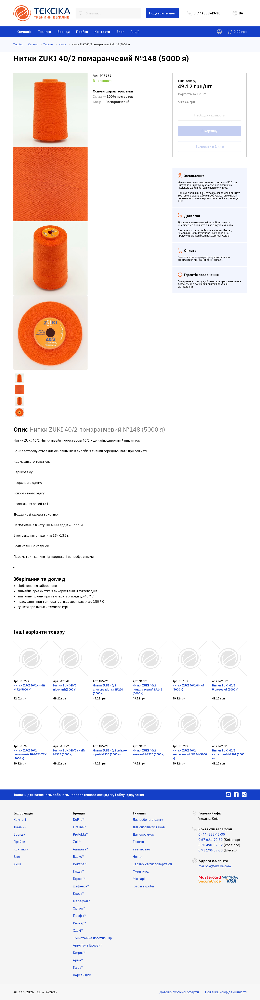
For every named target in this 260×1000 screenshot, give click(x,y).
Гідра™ (78, 967)
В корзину (209, 131)
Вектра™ (80, 864)
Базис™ (78, 857)
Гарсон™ (79, 879)
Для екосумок (143, 834)
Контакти (102, 32)
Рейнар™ (80, 923)
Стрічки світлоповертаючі (152, 864)
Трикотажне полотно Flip (92, 938)
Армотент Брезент (87, 945)
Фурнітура (141, 871)
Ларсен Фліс (82, 975)
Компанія (24, 32)
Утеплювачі (141, 849)
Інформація (23, 813)
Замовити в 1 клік (209, 146)
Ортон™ (79, 908)
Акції (134, 32)
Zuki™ (77, 842)
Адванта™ (81, 849)
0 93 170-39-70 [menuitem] (210, 850)
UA (238, 13)
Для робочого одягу (148, 820)
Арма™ (78, 960)
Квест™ (78, 893)
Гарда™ (78, 871)
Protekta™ (80, 834)
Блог (120, 32)
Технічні (138, 842)
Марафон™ (81, 901)
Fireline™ (79, 827)
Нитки (137, 857)
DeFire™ (79, 820)
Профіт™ (80, 916)
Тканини (44, 32)
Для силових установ (149, 827)
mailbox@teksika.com (214, 866)
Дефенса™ (81, 886)
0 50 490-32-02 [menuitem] (210, 845)
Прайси (82, 32)
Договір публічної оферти (179, 992)
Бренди (63, 32)
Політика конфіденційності (226, 992)
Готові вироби (143, 886)
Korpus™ (79, 953)
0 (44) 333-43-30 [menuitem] (203, 13)
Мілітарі (139, 879)
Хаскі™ (78, 930)
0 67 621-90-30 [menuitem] (210, 840)
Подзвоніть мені (162, 13)
